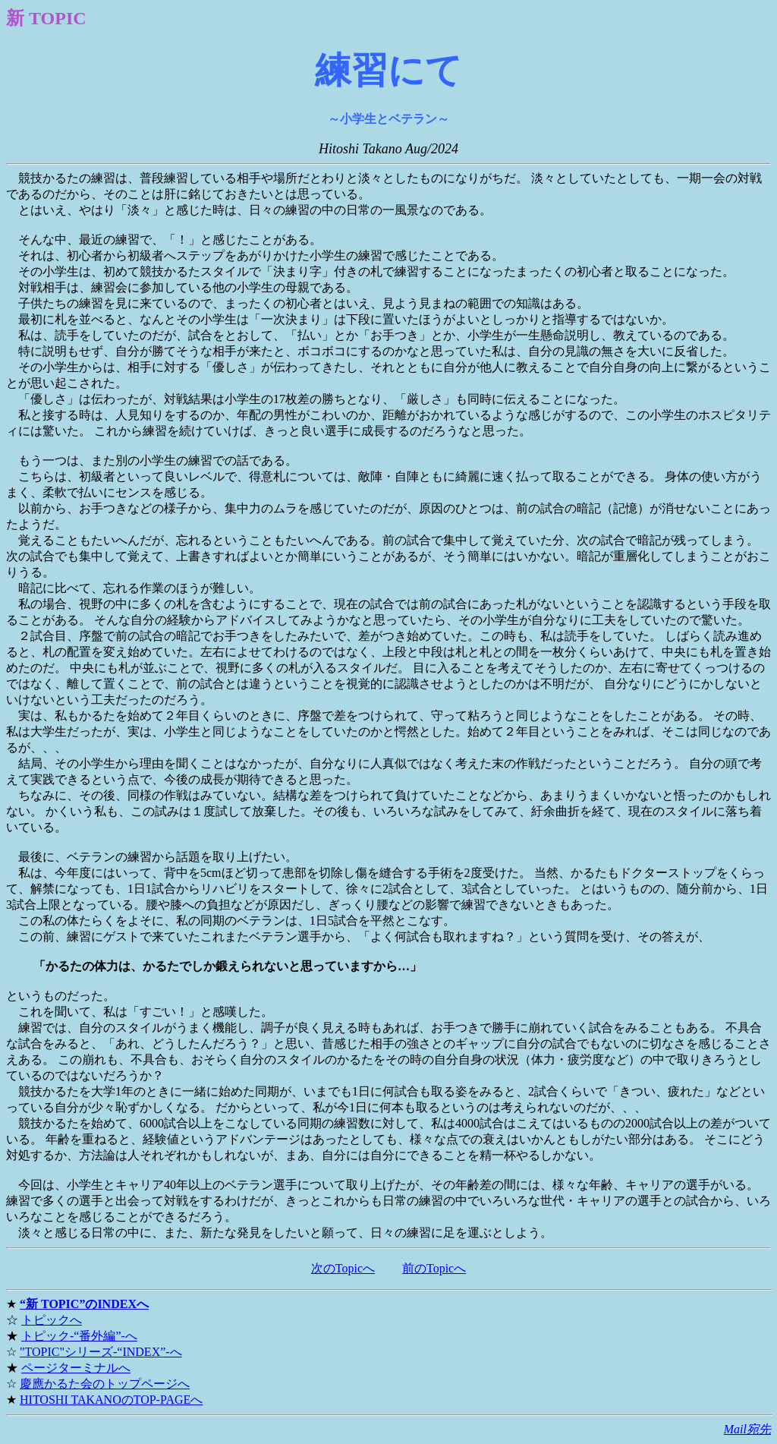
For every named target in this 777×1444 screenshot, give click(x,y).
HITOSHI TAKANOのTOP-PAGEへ (111, 1399)
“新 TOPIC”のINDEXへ (84, 1303)
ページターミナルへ (76, 1367)
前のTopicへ (434, 1268)
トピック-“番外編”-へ (79, 1335)
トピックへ (51, 1319)
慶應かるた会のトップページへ (105, 1383)
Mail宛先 (747, 1429)
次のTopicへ (343, 1268)
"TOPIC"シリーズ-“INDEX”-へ (101, 1351)
